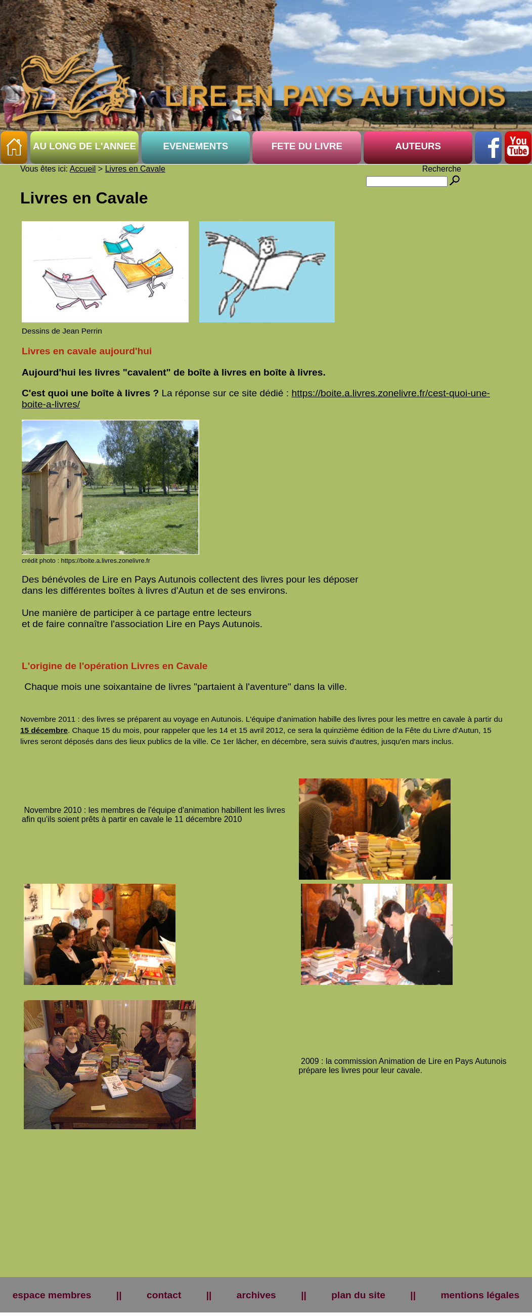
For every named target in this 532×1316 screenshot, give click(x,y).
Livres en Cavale (135, 168)
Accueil (83, 168)
